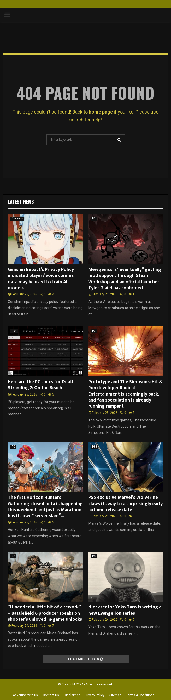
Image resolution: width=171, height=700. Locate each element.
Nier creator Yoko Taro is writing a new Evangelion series (124, 610)
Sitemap (115, 695)
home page (101, 112)
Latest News (21, 201)
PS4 (14, 330)
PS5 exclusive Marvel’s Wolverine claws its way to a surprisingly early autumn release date (125, 504)
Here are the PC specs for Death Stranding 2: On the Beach (41, 385)
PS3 (94, 446)
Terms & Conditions (140, 695)
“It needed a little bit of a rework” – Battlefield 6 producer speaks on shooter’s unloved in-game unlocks (45, 613)
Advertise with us (25, 695)
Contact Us (51, 695)
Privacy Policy (94, 695)
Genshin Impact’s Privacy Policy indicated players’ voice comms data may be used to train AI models (41, 279)
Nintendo (17, 218)
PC (94, 218)
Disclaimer (72, 695)
